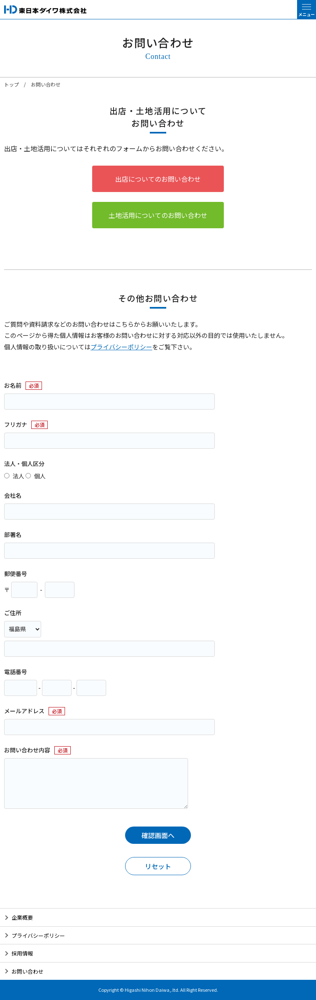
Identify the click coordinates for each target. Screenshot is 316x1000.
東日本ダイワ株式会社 (45, 9)
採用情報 (22, 953)
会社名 (12, 495)
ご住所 (12, 613)
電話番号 (15, 671)
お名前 (12, 385)
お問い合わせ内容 (27, 750)
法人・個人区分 (24, 463)
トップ (11, 84)
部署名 (12, 534)
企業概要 (22, 917)
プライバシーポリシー (121, 346)
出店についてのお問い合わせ (158, 179)
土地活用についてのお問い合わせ (158, 215)
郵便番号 (15, 573)
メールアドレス (24, 711)
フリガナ (15, 424)
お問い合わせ (28, 971)
